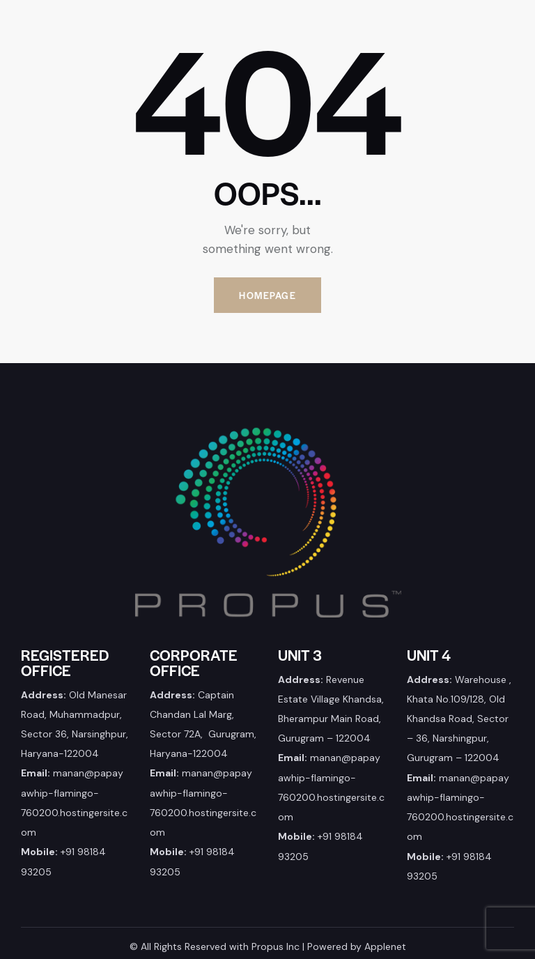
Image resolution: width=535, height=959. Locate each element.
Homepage (267, 295)
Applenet (385, 946)
